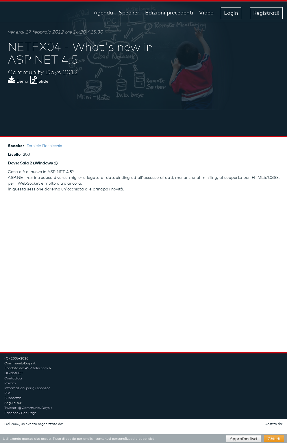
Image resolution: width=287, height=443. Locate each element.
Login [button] (231, 13)
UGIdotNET (13, 373)
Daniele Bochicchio (44, 146)
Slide (39, 81)
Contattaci (13, 378)
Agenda (103, 13)
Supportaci (13, 398)
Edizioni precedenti (169, 13)
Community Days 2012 (43, 72)
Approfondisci (243, 439)
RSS (7, 393)
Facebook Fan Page (20, 413)
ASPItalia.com (36, 368)
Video (206, 13)
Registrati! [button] (266, 13)
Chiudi (274, 439)
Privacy (10, 383)
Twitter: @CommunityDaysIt (28, 408)
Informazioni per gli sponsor (27, 388)
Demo (18, 81)
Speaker (129, 13)
